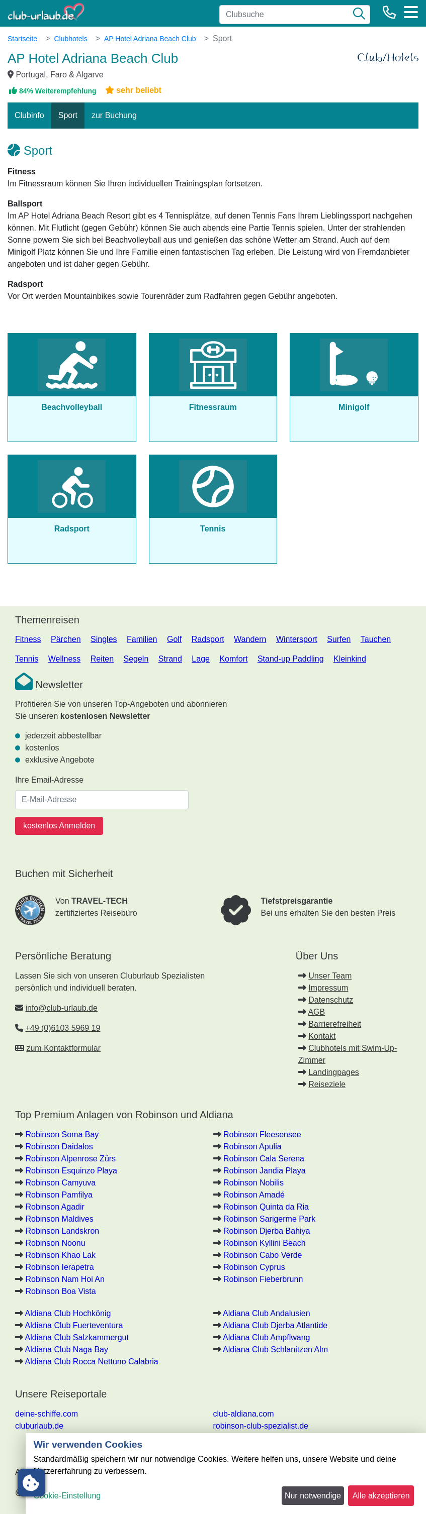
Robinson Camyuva (60, 1182)
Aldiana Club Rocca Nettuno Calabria (91, 1361)
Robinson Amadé (254, 1195)
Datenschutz (330, 1000)
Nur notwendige (313, 1495)
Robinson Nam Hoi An (64, 1279)
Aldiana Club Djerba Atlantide (275, 1325)
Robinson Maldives (59, 1219)
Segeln (135, 659)
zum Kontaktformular (63, 1048)
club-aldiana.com (243, 1414)
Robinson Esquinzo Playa (71, 1170)
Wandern (250, 639)
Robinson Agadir (54, 1207)
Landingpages (333, 1072)
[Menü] (410, 12)
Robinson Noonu (55, 1243)
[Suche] (359, 15)
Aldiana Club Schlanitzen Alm (275, 1349)
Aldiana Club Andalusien (266, 1313)
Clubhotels (70, 39)
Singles (104, 639)
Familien (142, 639)
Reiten (102, 659)
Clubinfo (29, 115)
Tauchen (376, 639)
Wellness (64, 659)
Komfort (233, 659)
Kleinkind (349, 659)
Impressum (328, 988)
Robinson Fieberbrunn (263, 1279)
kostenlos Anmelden (59, 825)
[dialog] (226, 1473)
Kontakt (321, 1036)
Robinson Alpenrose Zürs (70, 1158)
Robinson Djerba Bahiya (266, 1231)
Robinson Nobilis (253, 1182)
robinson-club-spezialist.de (260, 1426)
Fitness (28, 639)
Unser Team (330, 975)
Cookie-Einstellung (67, 1495)
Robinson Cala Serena (263, 1158)
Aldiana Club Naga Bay (66, 1349)
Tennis (26, 659)
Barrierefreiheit (334, 1024)
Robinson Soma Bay (62, 1134)
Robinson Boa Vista (60, 1291)
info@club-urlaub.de (61, 1008)
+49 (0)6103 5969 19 (62, 1028)
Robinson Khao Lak (60, 1255)
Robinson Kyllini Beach (264, 1243)
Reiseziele (327, 1084)
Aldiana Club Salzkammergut (77, 1337)
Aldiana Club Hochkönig (68, 1313)
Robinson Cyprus (254, 1267)
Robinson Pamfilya (58, 1195)
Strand (170, 659)
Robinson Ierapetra (59, 1267)
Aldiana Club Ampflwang (266, 1337)
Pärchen (66, 639)
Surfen (339, 639)
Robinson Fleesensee (262, 1134)
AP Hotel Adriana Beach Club (150, 39)
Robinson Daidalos (59, 1146)
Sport (67, 115)
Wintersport (296, 639)
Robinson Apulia (252, 1146)
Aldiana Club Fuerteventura (74, 1325)
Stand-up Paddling (291, 659)
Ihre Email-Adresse (49, 780)
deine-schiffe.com (46, 1414)
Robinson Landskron (62, 1231)
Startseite (22, 39)
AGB (316, 1012)
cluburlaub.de (39, 1426)
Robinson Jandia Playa (264, 1170)
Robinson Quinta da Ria (266, 1207)
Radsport (208, 639)
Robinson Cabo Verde (262, 1255)
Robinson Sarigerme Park (269, 1219)
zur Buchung (114, 115)
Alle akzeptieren (381, 1495)
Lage (201, 659)
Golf (174, 639)
